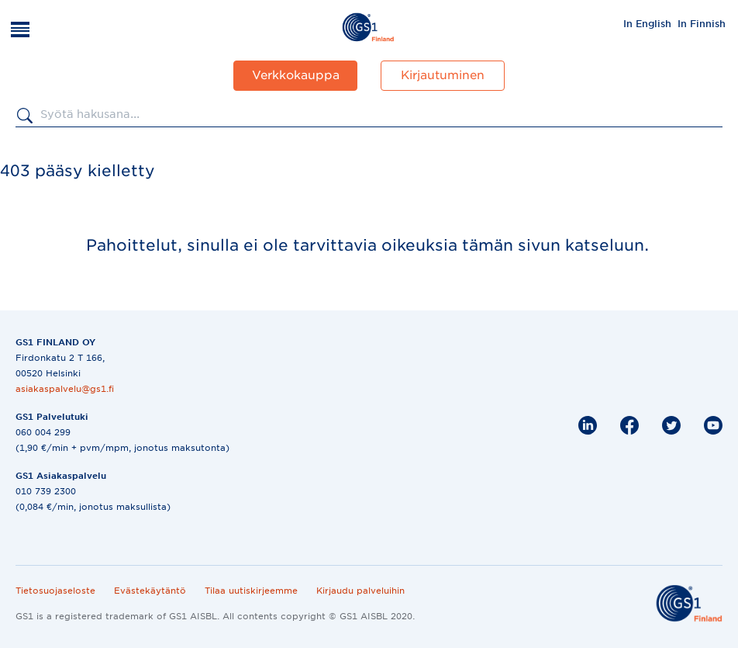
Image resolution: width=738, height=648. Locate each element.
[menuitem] (647, 23)
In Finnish (702, 23)
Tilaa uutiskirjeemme (251, 590)
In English (647, 23)
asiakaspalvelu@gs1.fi (65, 388)
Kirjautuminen (443, 75)
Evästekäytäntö (150, 590)
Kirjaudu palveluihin (360, 590)
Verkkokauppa (296, 75)
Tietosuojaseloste (55, 590)
